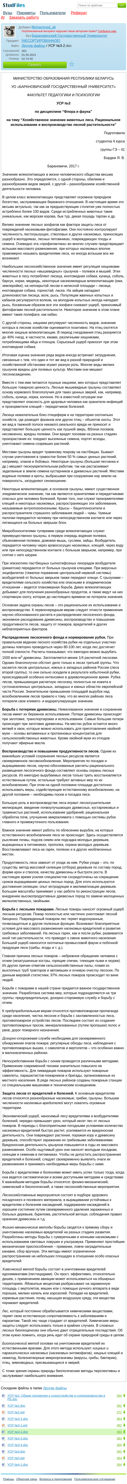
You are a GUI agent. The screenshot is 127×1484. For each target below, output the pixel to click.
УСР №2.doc (16, 1405)
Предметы (26, 13)
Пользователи (52, 13)
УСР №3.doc (16, 1451)
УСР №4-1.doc (17, 1464)
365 (119, 1445)
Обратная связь (26, 1479)
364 (119, 1395)
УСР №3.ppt (16, 1458)
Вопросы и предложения (55, 1479)
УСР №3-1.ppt (17, 1425)
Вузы (7, 13)
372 (119, 1412)
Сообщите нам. (107, 31)
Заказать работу (24, 17)
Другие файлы (33, 46)
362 (119, 1405)
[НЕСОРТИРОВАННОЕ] (41, 41)
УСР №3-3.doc (17, 1438)
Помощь (8, 1479)
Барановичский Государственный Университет (69, 36)
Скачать (34, 65)
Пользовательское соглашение (94, 1479)
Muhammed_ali (44, 27)
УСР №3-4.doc (17, 1445)
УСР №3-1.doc (17, 1419)
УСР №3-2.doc (17, 1432)
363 (119, 1432)
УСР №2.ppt (16, 1412)
